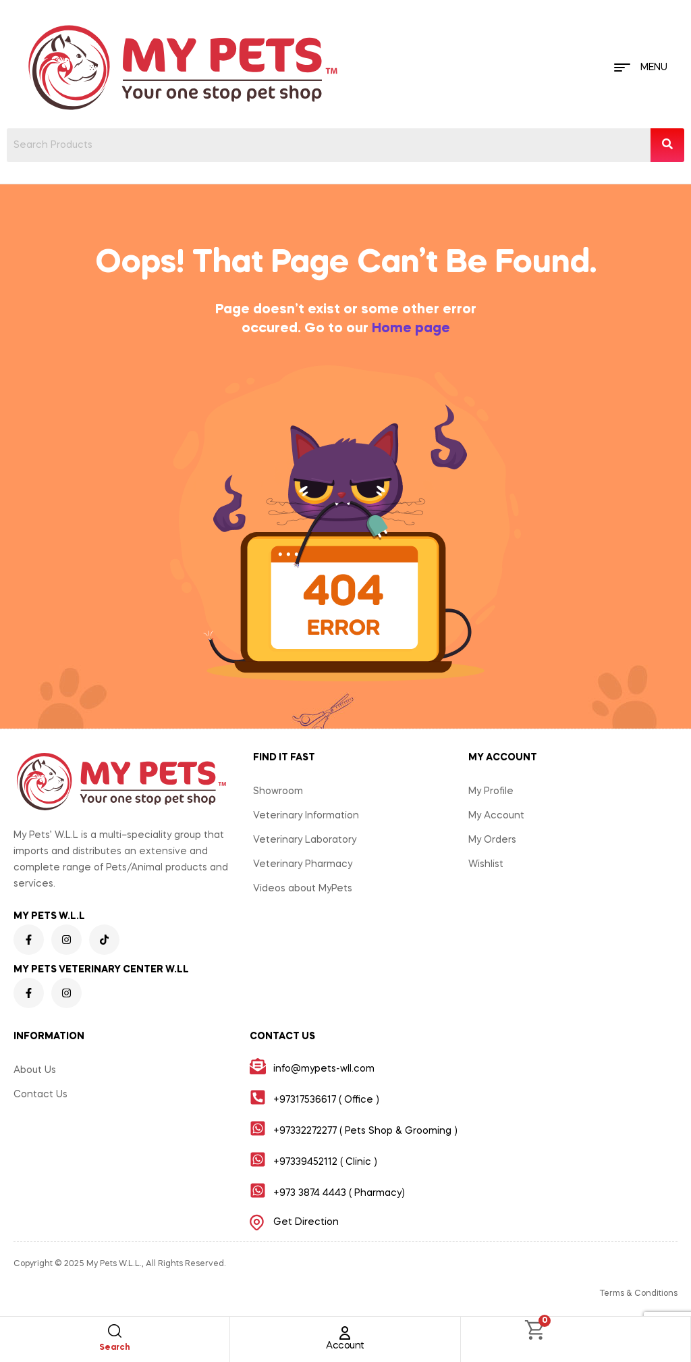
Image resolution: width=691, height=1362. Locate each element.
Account (345, 1346)
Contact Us (40, 1094)
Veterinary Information (306, 815)
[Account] (345, 1333)
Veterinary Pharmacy (302, 864)
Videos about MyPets (302, 888)
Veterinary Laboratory (304, 840)
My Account (496, 815)
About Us (34, 1070)
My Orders (492, 840)
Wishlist (485, 864)
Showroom (278, 791)
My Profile (491, 791)
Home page (411, 329)
